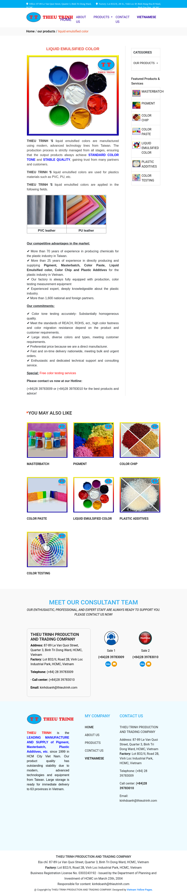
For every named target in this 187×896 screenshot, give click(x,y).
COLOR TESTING (38, 573)
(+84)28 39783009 (111, 657)
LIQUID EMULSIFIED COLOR (150, 147)
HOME (65, 19)
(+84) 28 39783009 (60, 672)
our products (46, 31)
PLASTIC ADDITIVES (134, 518)
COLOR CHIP (128, 464)
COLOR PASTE (37, 518)
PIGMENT (148, 103)
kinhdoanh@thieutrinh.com (58, 687)
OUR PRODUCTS (144, 63)
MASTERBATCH (153, 91)
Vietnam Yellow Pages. (140, 889)
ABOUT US (81, 19)
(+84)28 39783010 (62, 680)
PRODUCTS (102, 17)
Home (30, 31)
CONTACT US (122, 19)
